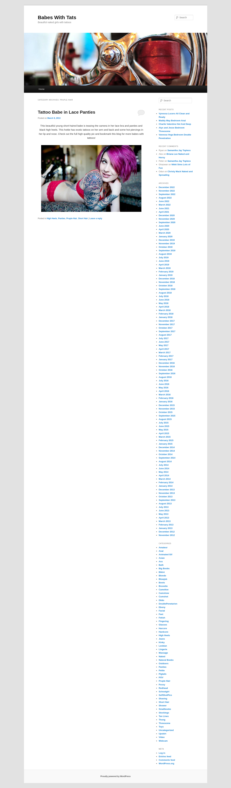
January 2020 (165, 236)
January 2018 (165, 317)
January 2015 (165, 444)
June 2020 (164, 226)
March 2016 (165, 394)
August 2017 (165, 335)
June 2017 (164, 342)
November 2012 (167, 535)
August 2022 (165, 198)
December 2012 (167, 531)
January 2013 (165, 528)
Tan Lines (164, 716)
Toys (161, 726)
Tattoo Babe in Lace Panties (66, 112)
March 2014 (165, 479)
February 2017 (166, 356)
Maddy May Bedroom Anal (172, 120)
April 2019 (164, 264)
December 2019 (167, 240)
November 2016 (167, 366)
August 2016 (165, 377)
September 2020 (167, 222)
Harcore (163, 628)
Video (162, 737)
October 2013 (165, 496)
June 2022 (164, 201)
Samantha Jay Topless (179, 150)
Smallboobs (165, 709)
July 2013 (164, 507)
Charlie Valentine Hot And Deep (175, 124)
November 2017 (167, 324)
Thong (162, 719)
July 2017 (164, 338)
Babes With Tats (57, 17)
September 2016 (167, 373)
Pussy (162, 684)
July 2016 (164, 380)
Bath (161, 565)
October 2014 (165, 454)
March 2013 (165, 521)
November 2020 (167, 219)
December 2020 (167, 215)
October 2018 (165, 285)
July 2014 (164, 465)
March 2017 (165, 352)
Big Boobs (164, 568)
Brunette (163, 586)
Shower (163, 705)
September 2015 (167, 415)
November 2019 (167, 243)
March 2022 (165, 204)
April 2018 (164, 306)
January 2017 (165, 359)
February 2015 (166, 440)
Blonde (162, 575)
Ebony (162, 607)
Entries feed (165, 756)
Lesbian (163, 646)
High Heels (52, 218)
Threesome (164, 723)
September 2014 (167, 458)
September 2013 (167, 500)
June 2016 (164, 384)
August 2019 (165, 254)
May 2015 (163, 429)
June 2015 (164, 426)
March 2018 (165, 310)
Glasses (163, 624)
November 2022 (167, 191)
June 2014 (164, 468)
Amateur (163, 547)
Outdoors (164, 663)
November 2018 (167, 282)
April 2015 (164, 433)
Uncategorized (166, 730)
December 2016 (167, 363)
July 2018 (164, 296)
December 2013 (167, 489)
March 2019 (165, 268)
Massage (163, 653)
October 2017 (165, 328)
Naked (162, 656)
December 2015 (167, 405)
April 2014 (164, 475)
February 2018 (166, 313)
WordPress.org (166, 763)
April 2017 (164, 349)
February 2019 (166, 271)
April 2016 (164, 391)
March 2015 (165, 437)
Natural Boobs (166, 660)
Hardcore (163, 632)
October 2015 (165, 412)
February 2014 (166, 482)
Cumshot (163, 596)
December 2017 (167, 321)
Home (41, 89)
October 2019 (165, 247)
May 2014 (163, 472)
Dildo (161, 600)
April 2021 (164, 212)
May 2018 (163, 303)
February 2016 (166, 398)
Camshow (164, 593)
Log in (162, 753)
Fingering (164, 621)
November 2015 (167, 408)
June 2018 (164, 299)
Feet (161, 614)
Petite (162, 670)
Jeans (162, 639)
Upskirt (162, 733)
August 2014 (165, 461)
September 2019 (167, 250)
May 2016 (163, 387)
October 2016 (165, 370)
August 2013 (165, 503)
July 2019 (164, 257)
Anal (161, 551)
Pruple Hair (71, 218)
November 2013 (167, 493)
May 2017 (163, 345)
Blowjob (163, 579)
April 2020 (164, 229)
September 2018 (167, 289)
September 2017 (167, 331)
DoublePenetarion (168, 603)
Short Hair (83, 218)
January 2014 (165, 486)
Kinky (162, 642)
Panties (61, 218)
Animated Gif (165, 554)
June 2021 (164, 208)
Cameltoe (164, 589)
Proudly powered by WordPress (115, 776)
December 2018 (167, 278)
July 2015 (164, 422)
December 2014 (167, 447)
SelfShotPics (165, 695)
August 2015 (165, 419)
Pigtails (162, 674)
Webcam (163, 741)
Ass (161, 561)
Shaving (163, 698)
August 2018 (165, 293)
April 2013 (164, 517)
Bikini (162, 572)
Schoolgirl (164, 691)
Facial (162, 610)
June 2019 (164, 261)
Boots (162, 582)
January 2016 (165, 401)
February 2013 (166, 524)
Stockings (164, 712)
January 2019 (165, 275)
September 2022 (167, 194)
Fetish (162, 617)
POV (161, 677)
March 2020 (165, 233)
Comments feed (167, 760)
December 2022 (167, 187)
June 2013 (164, 510)
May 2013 (163, 514)
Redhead (163, 688)
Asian (162, 558)
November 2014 (167, 451)
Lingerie (163, 649)
